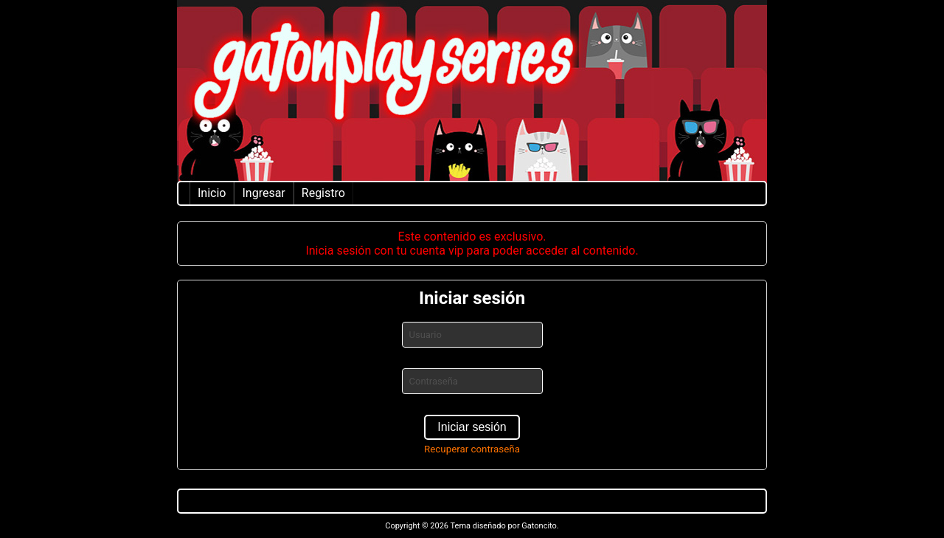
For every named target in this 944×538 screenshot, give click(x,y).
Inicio (212, 193)
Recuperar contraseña (472, 449)
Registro (323, 193)
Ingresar (263, 193)
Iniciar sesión (471, 427)
